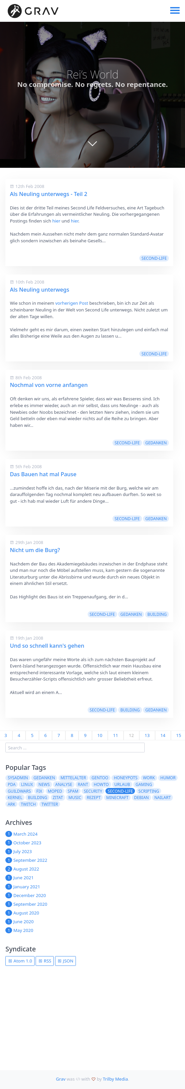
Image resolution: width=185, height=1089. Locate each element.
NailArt (162, 797)
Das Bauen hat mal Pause (43, 474)
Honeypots (125, 778)
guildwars (19, 791)
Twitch (28, 804)
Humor (168, 778)
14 (163, 735)
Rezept (94, 797)
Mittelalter (73, 778)
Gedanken (156, 443)
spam (72, 791)
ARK (11, 804)
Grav (60, 1079)
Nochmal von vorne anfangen (49, 385)
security (93, 791)
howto (101, 784)
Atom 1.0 (20, 961)
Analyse (63, 784)
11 (115, 735)
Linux (27, 784)
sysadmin (18, 778)
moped (55, 791)
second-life (154, 258)
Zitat (58, 797)
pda (11, 784)
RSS (44, 961)
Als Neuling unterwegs (39, 289)
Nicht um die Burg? (35, 550)
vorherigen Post (71, 303)
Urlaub (122, 784)
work (149, 778)
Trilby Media (115, 1079)
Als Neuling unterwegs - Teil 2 (48, 194)
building (157, 614)
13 (147, 735)
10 (99, 735)
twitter (49, 804)
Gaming (144, 784)
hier (56, 221)
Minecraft (117, 797)
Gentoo (100, 778)
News (44, 784)
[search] (75, 747)
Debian (141, 797)
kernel (15, 797)
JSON (65, 961)
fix (39, 791)
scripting (148, 791)
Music (74, 797)
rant (83, 784)
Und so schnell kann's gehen (47, 645)
